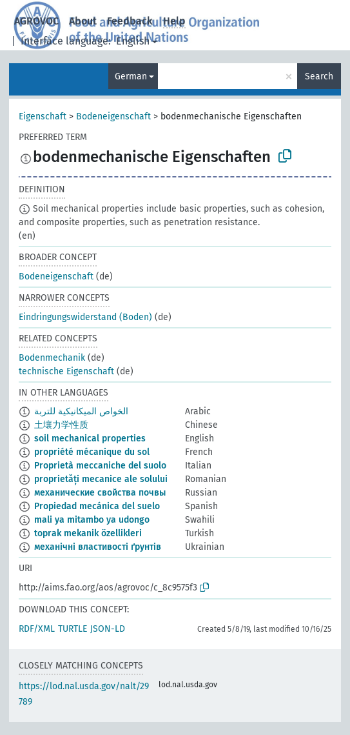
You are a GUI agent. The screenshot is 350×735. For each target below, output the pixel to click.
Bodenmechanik (52, 357)
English (133, 41)
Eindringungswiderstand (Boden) (85, 317)
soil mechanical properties (90, 438)
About (83, 21)
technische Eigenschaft (66, 371)
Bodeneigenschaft (113, 116)
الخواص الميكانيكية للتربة (81, 411)
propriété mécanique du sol (92, 452)
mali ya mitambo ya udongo (92, 519)
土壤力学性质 (61, 424)
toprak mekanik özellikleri (88, 533)
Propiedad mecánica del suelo (97, 506)
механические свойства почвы (100, 492)
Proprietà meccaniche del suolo (100, 465)
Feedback (130, 21)
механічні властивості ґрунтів (97, 546)
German (131, 76)
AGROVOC (36, 21)
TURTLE (72, 628)
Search (319, 76)
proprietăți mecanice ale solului (101, 479)
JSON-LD (107, 628)
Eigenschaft (42, 116)
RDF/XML (37, 628)
